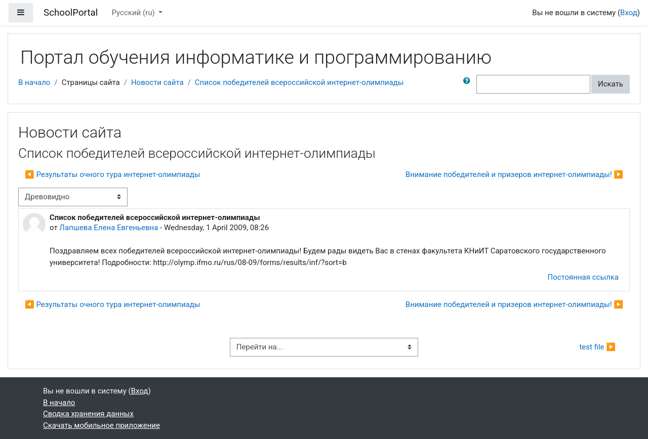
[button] (468, 84)
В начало (34, 82)
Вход (628, 12)
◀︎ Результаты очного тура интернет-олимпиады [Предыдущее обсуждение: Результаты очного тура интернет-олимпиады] (112, 174)
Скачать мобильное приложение (101, 425)
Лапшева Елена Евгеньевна (108, 227)
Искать (610, 84)
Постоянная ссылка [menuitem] (583, 277)
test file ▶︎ (597, 347)
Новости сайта (157, 82)
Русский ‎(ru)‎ (134, 12)
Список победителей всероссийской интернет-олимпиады (299, 82)
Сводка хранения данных (88, 413)
